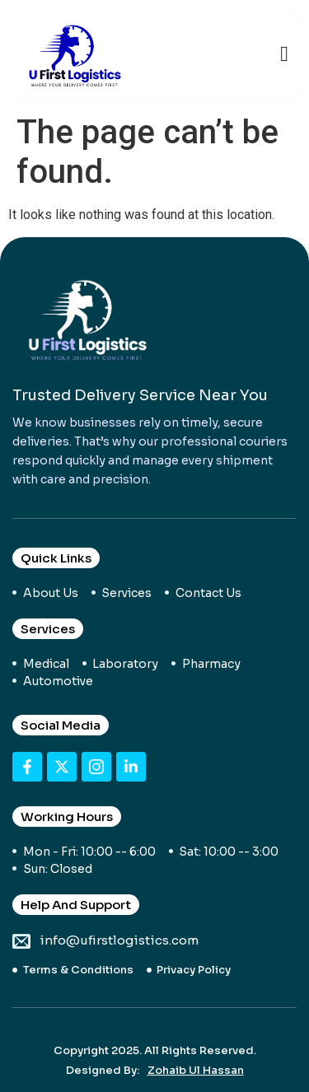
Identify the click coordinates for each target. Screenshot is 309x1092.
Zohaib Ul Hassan (195, 1070)
